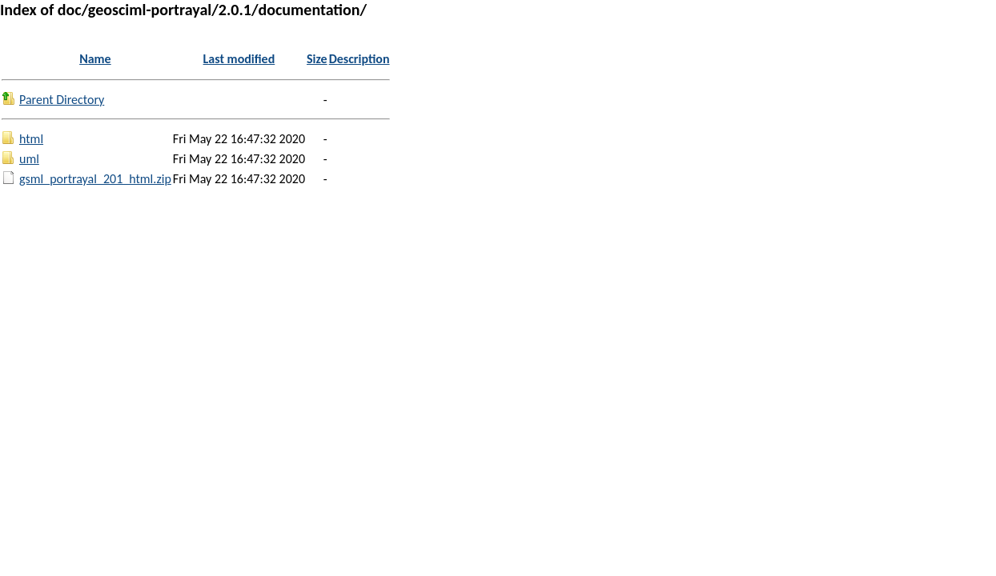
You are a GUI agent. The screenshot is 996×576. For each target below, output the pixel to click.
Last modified (239, 58)
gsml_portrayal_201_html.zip (95, 178)
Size (317, 58)
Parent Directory (61, 99)
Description (359, 58)
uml (29, 158)
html (31, 138)
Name (95, 58)
